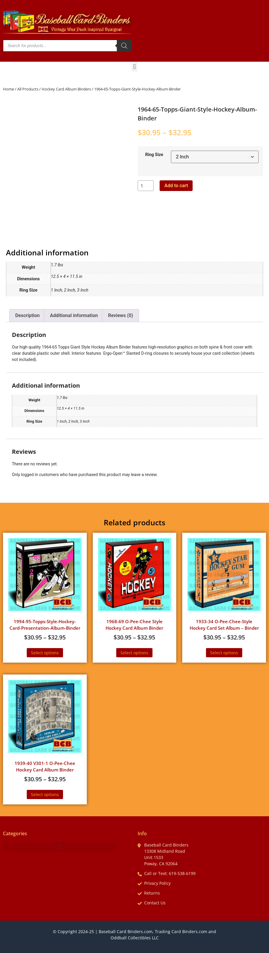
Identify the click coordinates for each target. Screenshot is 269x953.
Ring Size (154, 155)
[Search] (124, 46)
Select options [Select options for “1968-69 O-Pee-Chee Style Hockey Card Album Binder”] (134, 653)
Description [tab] (27, 315)
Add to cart (176, 185)
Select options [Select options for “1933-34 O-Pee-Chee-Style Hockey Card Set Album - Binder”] (224, 653)
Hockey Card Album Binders (66, 89)
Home (8, 89)
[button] (134, 66)
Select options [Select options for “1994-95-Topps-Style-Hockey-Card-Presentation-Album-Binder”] (45, 653)
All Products (27, 89)
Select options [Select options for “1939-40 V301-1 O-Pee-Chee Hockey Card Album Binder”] (45, 794)
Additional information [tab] (74, 315)
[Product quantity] (146, 185)
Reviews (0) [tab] (120, 315)
